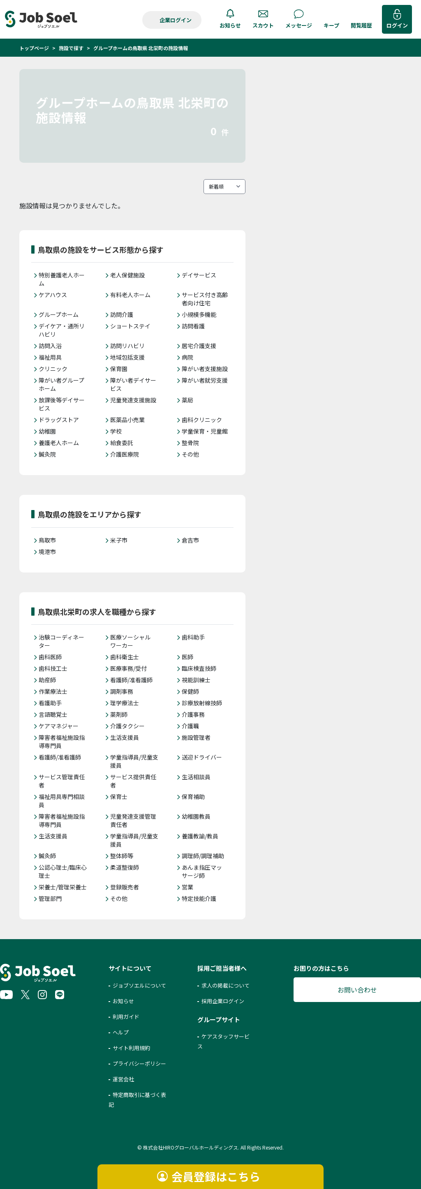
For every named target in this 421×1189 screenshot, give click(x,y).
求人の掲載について (225, 985)
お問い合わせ (357, 990)
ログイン (397, 25)
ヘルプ (121, 1032)
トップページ (34, 47)
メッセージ (298, 25)
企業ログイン (176, 20)
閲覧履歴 (361, 25)
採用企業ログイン (222, 1001)
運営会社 (123, 1079)
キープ (331, 25)
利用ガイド (126, 1016)
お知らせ (230, 25)
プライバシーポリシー (139, 1063)
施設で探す (71, 47)
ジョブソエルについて (139, 985)
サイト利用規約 (131, 1048)
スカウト (263, 25)
